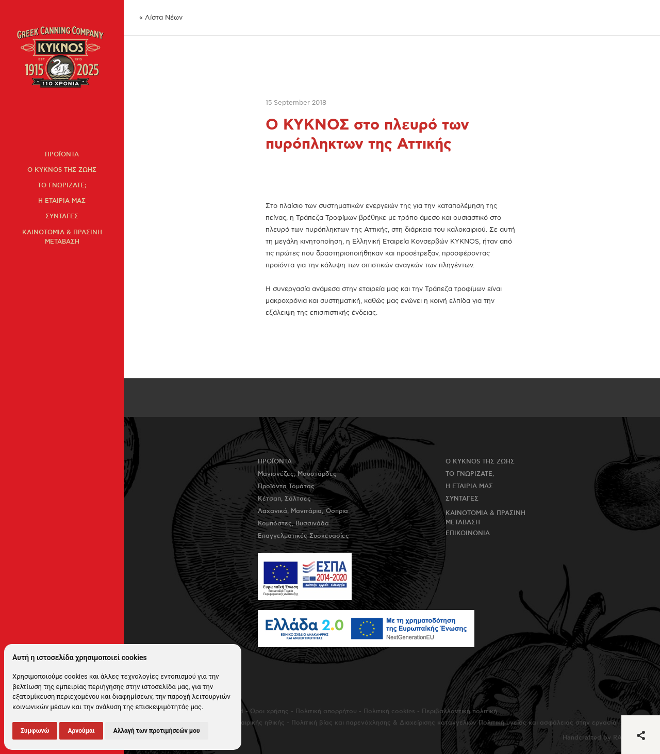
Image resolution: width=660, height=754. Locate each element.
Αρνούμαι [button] (81, 730)
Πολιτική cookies (389, 711)
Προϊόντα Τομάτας (286, 486)
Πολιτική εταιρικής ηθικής (245, 723)
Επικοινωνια (468, 533)
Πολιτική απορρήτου (326, 711)
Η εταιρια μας (62, 201)
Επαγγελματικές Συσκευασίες (303, 536)
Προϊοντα (62, 154)
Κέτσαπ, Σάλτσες (284, 499)
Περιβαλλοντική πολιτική (459, 711)
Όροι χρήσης (269, 711)
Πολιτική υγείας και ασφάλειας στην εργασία (547, 723)
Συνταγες (61, 216)
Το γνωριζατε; (62, 185)
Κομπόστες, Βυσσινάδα (293, 523)
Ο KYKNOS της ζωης (61, 170)
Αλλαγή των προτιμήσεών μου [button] (156, 730)
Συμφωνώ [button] (35, 730)
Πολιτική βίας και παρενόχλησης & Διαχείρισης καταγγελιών (383, 723)
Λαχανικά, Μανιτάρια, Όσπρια (303, 511)
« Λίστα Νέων (161, 17)
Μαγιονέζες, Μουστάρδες (297, 474)
